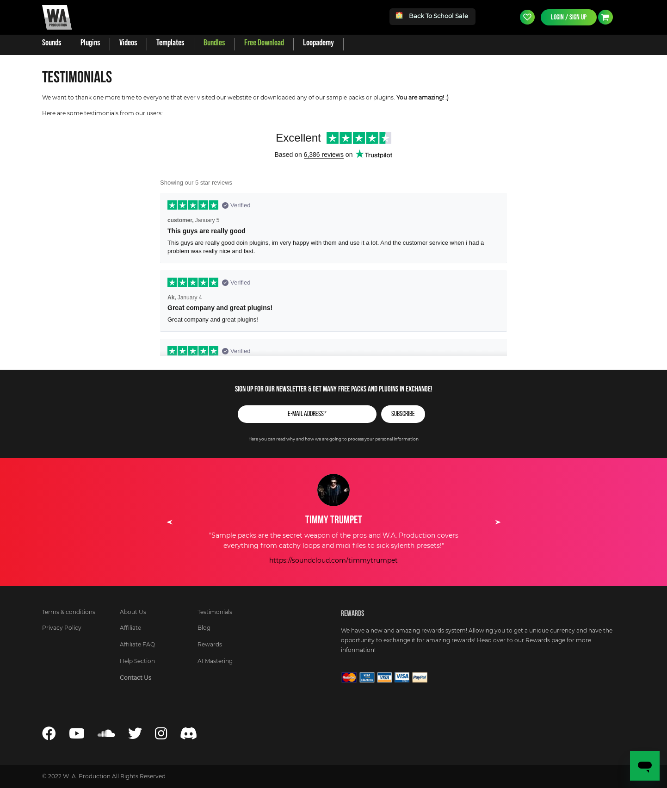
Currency (605, 17)
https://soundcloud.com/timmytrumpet (333, 561)
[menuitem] (52, 43)
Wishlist (527, 17)
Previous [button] (169, 522)
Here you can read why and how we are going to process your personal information (333, 439)
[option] (333, 520)
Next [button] (497, 522)
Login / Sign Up (569, 17)
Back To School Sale (432, 15)
